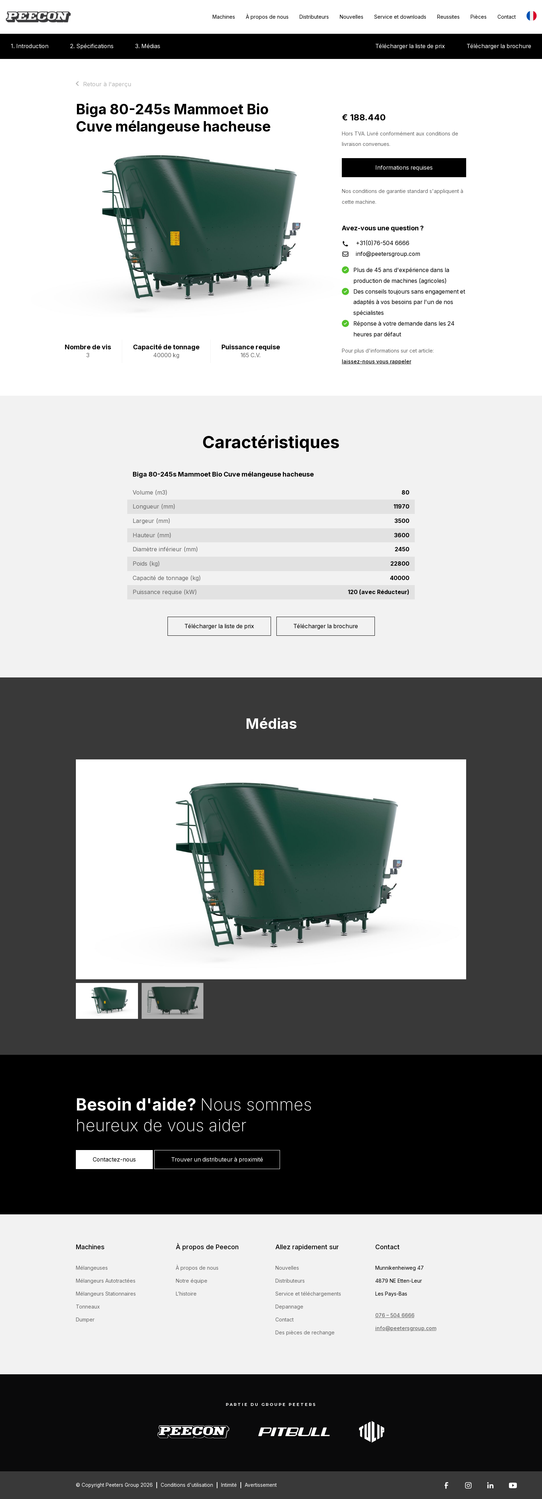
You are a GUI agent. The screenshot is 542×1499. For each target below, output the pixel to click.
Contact (506, 17)
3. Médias (147, 46)
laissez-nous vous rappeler (376, 361)
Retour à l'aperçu (107, 84)
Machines (223, 17)
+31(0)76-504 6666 (382, 243)
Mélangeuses (92, 1268)
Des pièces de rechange (305, 1332)
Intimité (229, 1485)
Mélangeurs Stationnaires (106, 1294)
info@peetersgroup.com (388, 253)
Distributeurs (314, 17)
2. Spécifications (92, 46)
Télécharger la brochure (499, 46)
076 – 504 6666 (394, 1315)
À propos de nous (267, 17)
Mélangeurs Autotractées (106, 1281)
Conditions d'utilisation (187, 1485)
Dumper (85, 1319)
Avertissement (261, 1485)
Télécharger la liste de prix (410, 46)
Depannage (289, 1306)
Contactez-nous (114, 1159)
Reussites (448, 17)
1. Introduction (30, 46)
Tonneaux (88, 1306)
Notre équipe (191, 1281)
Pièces (478, 17)
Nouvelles (351, 17)
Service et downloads (400, 17)
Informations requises (404, 167)
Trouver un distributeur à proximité (217, 1159)
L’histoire (186, 1294)
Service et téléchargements (308, 1294)
